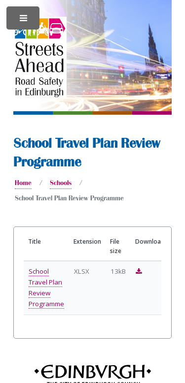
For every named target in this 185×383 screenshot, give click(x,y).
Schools (61, 183)
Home (23, 183)
